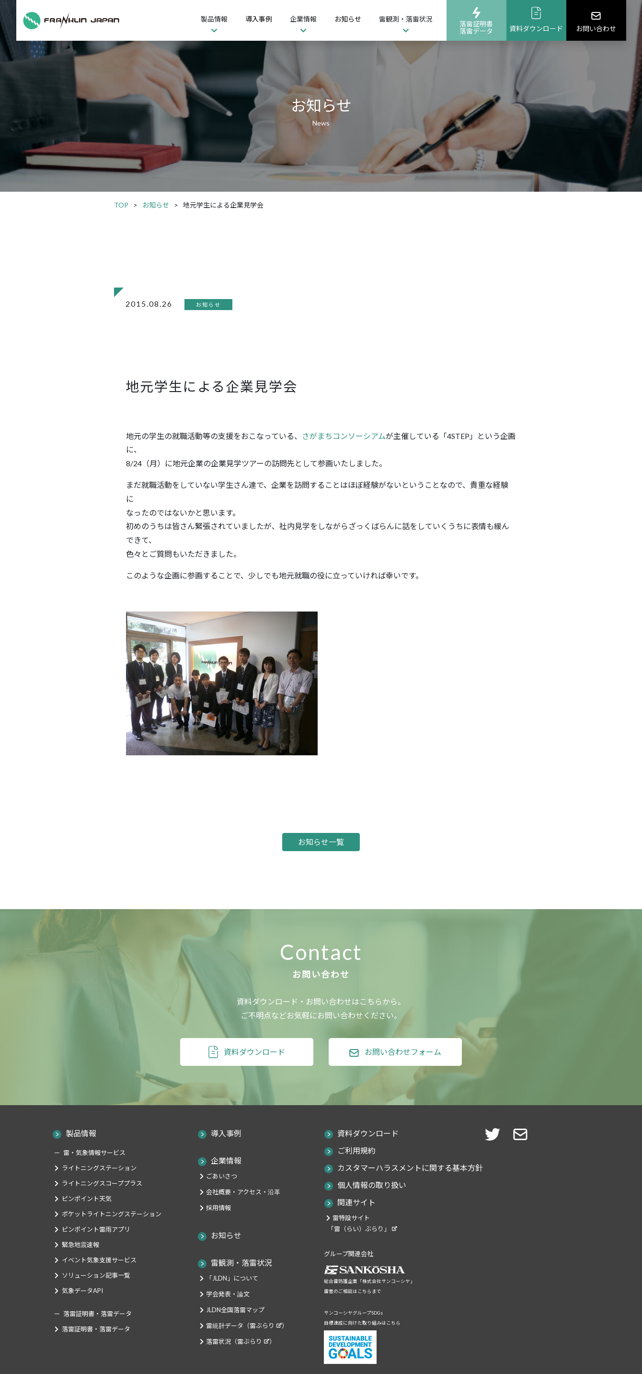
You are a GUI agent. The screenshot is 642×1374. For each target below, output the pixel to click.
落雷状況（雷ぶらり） (240, 1362)
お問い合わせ (596, 21)
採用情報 (218, 1229)
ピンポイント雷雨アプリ (96, 1250)
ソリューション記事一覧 (96, 1296)
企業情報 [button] (303, 19)
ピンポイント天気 (87, 1220)
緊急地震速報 (80, 1266)
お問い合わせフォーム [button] (403, 1072)
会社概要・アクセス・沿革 (243, 1213)
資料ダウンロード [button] (254, 1072)
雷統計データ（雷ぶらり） (247, 1347)
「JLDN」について (232, 1299)
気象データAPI (82, 1312)
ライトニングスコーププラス (102, 1204)
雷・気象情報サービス (94, 1174)
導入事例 (258, 19)
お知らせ (347, 19)
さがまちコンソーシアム (344, 435)
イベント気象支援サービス (99, 1281)
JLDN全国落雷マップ (235, 1331)
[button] (523, 1154)
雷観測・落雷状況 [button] (406, 19)
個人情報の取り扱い (371, 1206)
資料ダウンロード (536, 20)
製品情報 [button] (214, 19)
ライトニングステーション (99, 1189)
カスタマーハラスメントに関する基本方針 (410, 1188)
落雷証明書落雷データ (476, 21)
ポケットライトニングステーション (111, 1235)
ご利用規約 (356, 1171)
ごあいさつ (221, 1197)
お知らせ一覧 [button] (321, 852)
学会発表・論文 (228, 1315)
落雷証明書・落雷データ (96, 1350)
